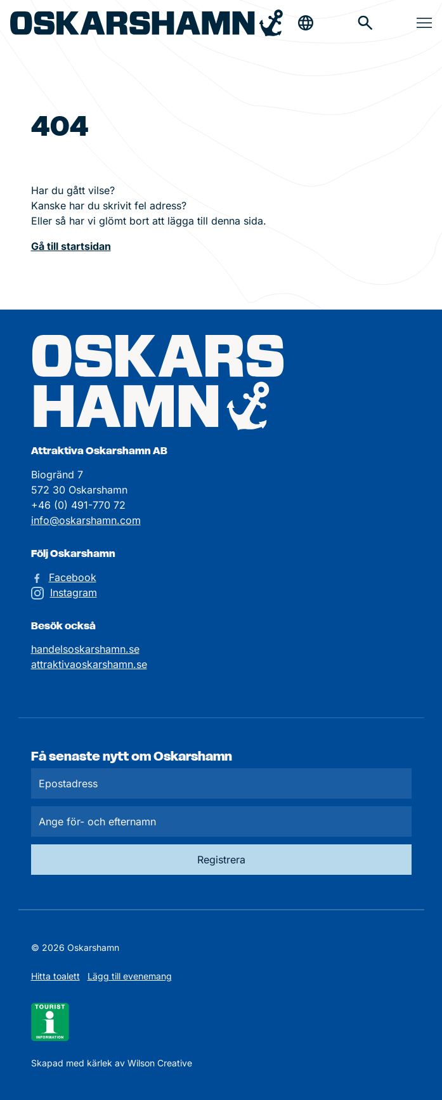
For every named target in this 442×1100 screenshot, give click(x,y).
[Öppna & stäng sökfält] (306, 23)
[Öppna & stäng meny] (424, 23)
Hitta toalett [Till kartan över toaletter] (55, 976)
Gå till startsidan (71, 246)
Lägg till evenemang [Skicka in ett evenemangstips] (130, 976)
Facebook (72, 577)
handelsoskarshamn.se (85, 649)
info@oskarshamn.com (86, 520)
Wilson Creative (159, 1062)
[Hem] (146, 23)
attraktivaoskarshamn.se (89, 664)
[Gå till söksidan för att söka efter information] (365, 23)
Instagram (73, 592)
